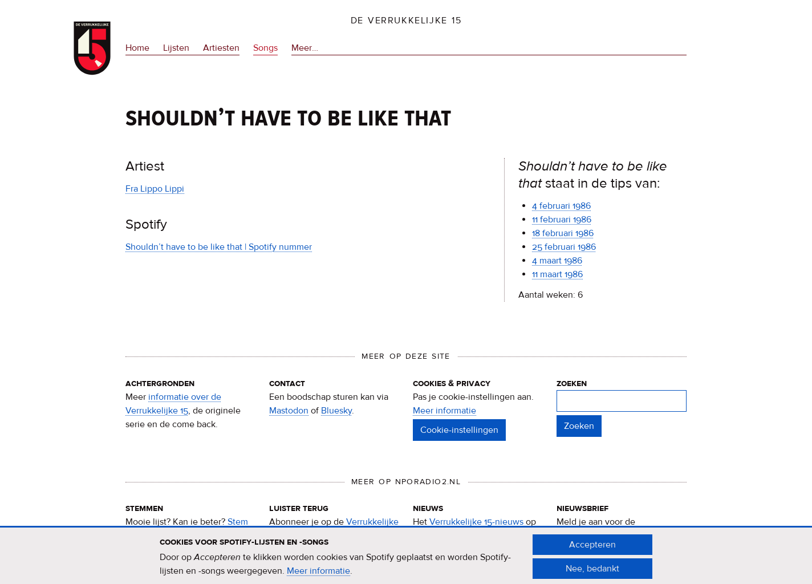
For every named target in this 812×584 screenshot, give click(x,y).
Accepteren (592, 549)
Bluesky (336, 410)
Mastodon (288, 410)
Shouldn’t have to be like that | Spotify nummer (218, 247)
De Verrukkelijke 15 (406, 20)
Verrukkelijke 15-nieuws (476, 522)
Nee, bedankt (592, 573)
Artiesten (221, 48)
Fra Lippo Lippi (154, 188)
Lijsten (176, 48)
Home (137, 48)
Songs (265, 48)
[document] (406, 561)
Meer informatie (444, 410)
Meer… (304, 48)
